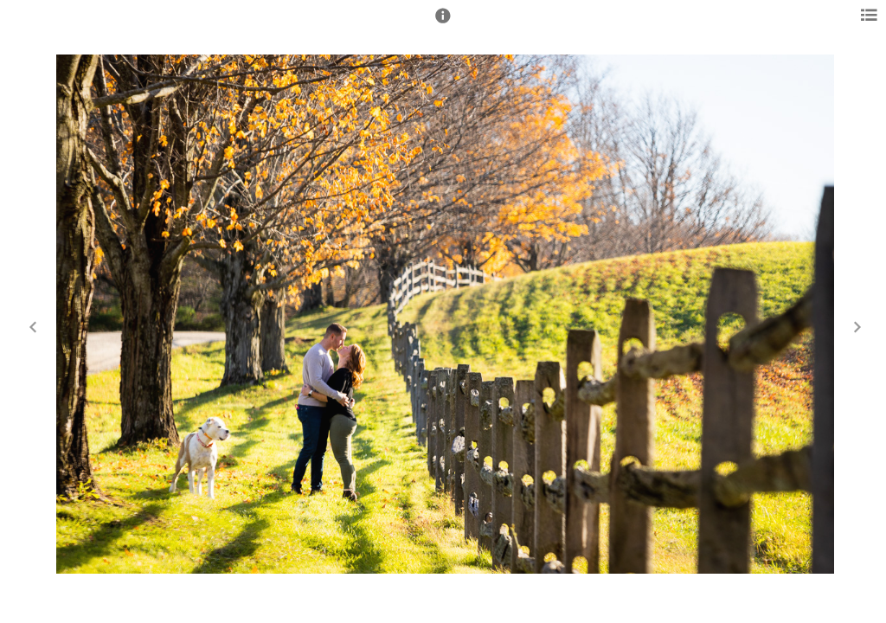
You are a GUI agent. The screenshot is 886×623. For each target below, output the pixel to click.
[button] (443, 23)
